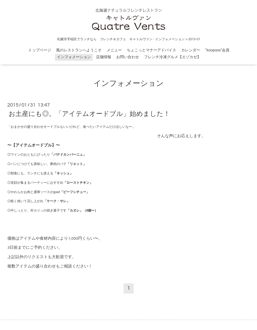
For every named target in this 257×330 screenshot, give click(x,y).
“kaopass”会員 (217, 50)
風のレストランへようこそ (79, 50)
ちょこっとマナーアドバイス (151, 50)
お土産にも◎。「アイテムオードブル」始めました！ (89, 114)
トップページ (39, 50)
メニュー (114, 50)
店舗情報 (103, 57)
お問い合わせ (127, 57)
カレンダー (190, 50)
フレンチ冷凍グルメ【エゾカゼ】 (172, 57)
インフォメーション (74, 57)
